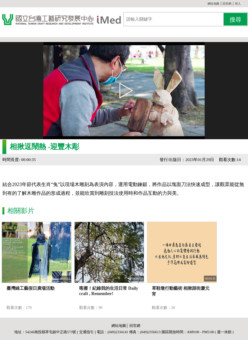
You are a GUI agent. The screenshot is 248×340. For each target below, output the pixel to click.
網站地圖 (213, 3)
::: (205, 3)
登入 (238, 3)
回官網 (227, 3)
